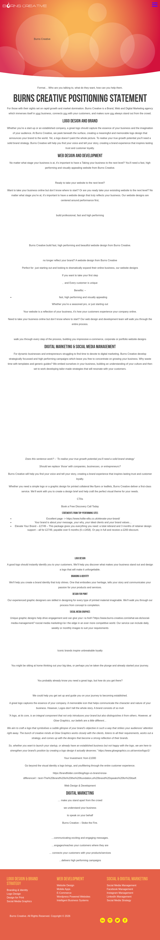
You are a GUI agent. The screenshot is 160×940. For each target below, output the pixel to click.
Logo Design (14, 893)
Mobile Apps (63, 889)
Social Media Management (121, 885)
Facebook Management (120, 889)
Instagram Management (120, 893)
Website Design (65, 885)
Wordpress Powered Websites (73, 896)
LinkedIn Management (119, 896)
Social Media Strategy (119, 900)
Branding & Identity (17, 890)
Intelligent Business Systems (73, 900)
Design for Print (15, 897)
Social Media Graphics (19, 901)
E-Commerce (64, 893)
